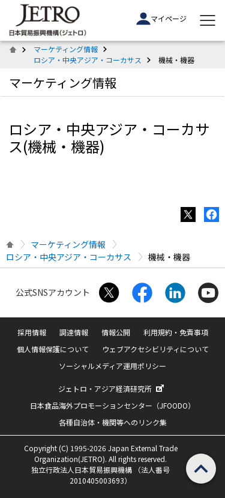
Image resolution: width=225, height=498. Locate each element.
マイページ (161, 18)
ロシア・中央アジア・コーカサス (88, 60)
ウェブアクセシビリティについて (155, 349)
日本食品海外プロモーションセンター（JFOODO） (112, 405)
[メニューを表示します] (208, 20)
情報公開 (115, 332)
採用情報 (31, 332)
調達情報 (73, 332)
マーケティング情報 (66, 49)
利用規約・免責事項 (175, 332)
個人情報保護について (53, 349)
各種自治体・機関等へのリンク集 (113, 422)
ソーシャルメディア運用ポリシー (112, 366)
